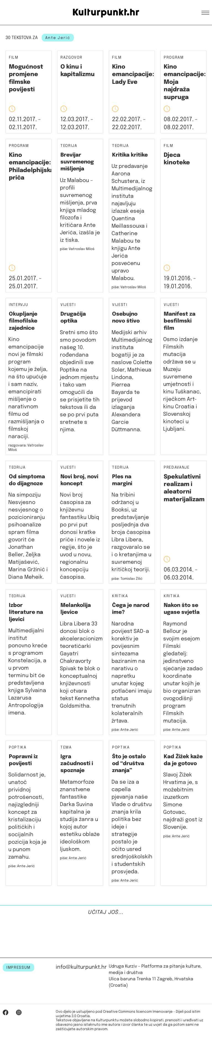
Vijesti (68, 305)
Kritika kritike (130, 155)
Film (13, 57)
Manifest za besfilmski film (179, 321)
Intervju (18, 305)
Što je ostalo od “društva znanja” (129, 763)
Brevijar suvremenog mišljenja (77, 162)
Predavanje (176, 467)
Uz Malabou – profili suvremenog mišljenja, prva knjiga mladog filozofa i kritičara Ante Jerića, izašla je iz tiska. (80, 210)
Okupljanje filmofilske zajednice (23, 321)
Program (174, 57)
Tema (66, 747)
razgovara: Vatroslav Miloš (26, 448)
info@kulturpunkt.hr (81, 967)
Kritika (120, 596)
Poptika (17, 747)
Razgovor (71, 57)
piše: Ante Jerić (125, 730)
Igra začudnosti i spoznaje (76, 763)
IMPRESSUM (18, 968)
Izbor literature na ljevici (26, 612)
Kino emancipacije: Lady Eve (133, 74)
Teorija (68, 146)
